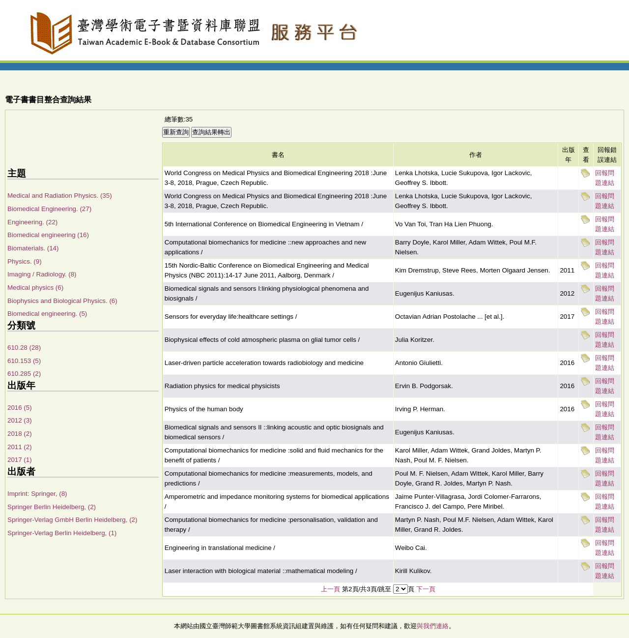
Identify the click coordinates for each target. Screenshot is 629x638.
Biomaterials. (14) (32, 248)
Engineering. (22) (32, 222)
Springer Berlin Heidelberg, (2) (51, 507)
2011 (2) (19, 447)
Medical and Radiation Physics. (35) (59, 195)
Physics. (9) (24, 261)
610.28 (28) (24, 347)
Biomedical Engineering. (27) (49, 209)
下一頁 (425, 589)
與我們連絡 (433, 626)
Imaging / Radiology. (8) (42, 274)
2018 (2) (19, 433)
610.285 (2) (24, 373)
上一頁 (330, 589)
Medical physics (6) (35, 287)
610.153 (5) (24, 361)
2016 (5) (19, 407)
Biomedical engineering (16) (48, 235)
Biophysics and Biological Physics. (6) (62, 300)
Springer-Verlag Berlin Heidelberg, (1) (61, 533)
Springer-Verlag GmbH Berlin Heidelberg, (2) (72, 519)
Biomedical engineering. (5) (47, 313)
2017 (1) (19, 459)
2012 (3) (19, 420)
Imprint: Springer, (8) (37, 493)
